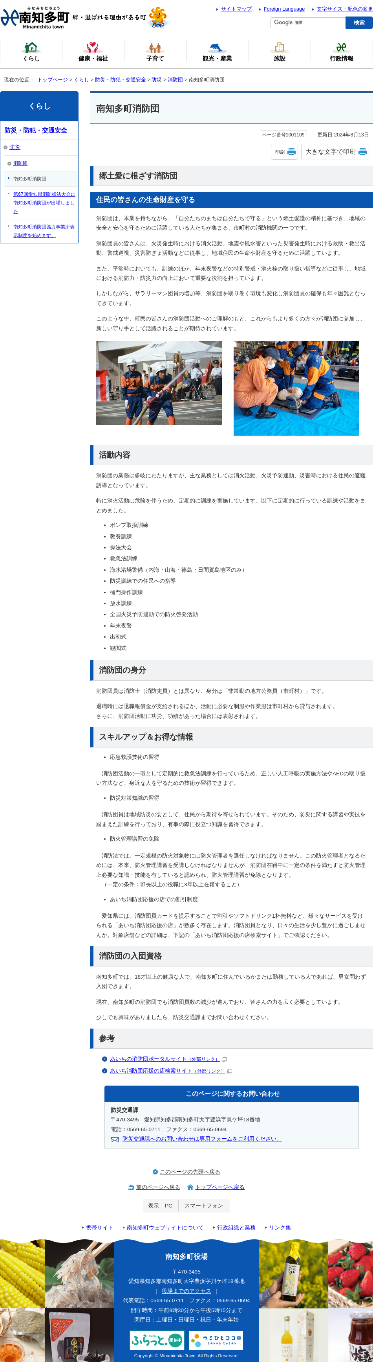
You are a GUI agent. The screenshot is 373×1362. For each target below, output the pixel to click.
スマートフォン (204, 1206)
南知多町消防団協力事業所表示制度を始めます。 (44, 231)
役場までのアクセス (186, 1291)
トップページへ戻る (220, 1187)
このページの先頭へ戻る (190, 1172)
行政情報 (341, 51)
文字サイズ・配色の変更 (345, 9)
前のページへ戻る (158, 1187)
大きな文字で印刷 (330, 151)
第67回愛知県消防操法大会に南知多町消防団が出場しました (44, 202)
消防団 (175, 80)
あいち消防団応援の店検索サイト (171, 1071)
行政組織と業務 (236, 1228)
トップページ (52, 80)
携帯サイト (99, 1228)
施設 (279, 51)
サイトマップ (236, 9)
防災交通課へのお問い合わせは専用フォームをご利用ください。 (202, 1139)
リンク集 (280, 1228)
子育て (155, 51)
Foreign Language (284, 9)
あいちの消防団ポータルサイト (168, 1059)
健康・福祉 (93, 51)
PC (168, 1206)
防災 (157, 80)
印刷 (280, 152)
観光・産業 (217, 51)
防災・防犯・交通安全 (120, 80)
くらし (81, 80)
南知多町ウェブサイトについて (165, 1228)
